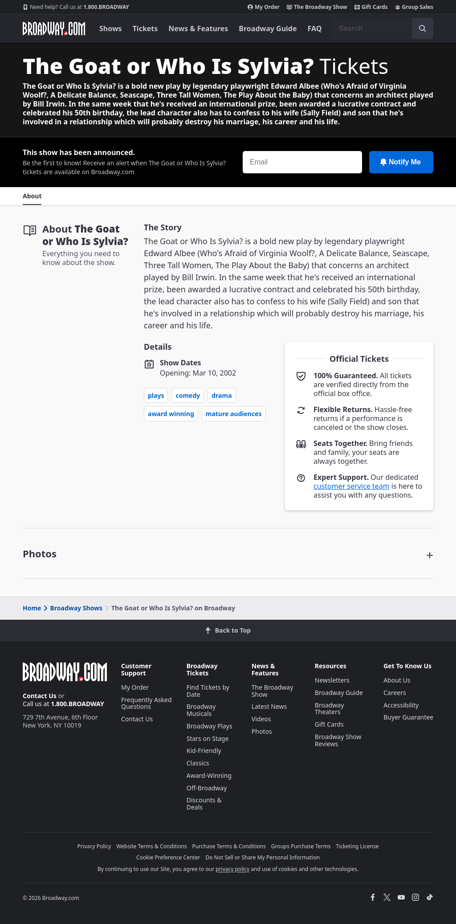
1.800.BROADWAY (76, 7)
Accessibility (401, 705)
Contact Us (40, 695)
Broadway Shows (72, 608)
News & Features (198, 28)
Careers (394, 692)
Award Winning (171, 413)
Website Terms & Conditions (151, 846)
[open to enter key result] (422, 28)
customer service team (352, 486)
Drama (222, 395)
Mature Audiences (234, 413)
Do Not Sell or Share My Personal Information (262, 857)
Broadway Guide (268, 28)
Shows (110, 28)
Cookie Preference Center (168, 857)
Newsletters (332, 680)
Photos (262, 731)
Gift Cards (371, 7)
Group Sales (414, 7)
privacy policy (232, 869)
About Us (396, 680)
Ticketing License (357, 846)
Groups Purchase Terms (301, 846)
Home (32, 608)
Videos (261, 719)
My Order (264, 7)
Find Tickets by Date (208, 691)
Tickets (145, 28)
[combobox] (382, 28)
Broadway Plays (209, 726)
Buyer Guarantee (408, 717)
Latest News (269, 706)
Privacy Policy (94, 846)
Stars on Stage (208, 738)
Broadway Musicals (201, 710)
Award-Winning (209, 775)
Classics (198, 763)
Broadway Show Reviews (338, 740)
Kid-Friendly (204, 750)
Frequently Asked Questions (146, 703)
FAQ (315, 28)
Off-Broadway (207, 788)
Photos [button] (40, 553)
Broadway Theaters (329, 708)
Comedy (187, 395)
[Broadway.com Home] (54, 28)
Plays (156, 395)
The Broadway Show (317, 7)
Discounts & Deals (204, 803)
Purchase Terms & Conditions (229, 846)
